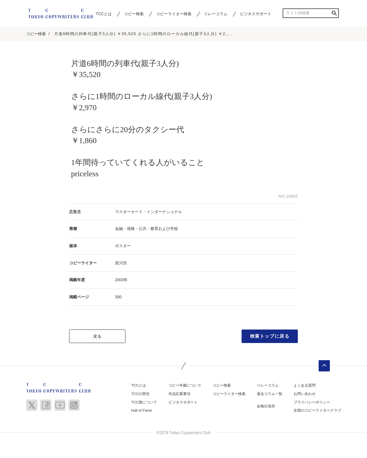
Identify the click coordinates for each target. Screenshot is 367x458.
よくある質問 (305, 385)
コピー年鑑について (184, 385)
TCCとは (104, 14)
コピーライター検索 (174, 14)
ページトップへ (324, 365)
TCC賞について (144, 402)
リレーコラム (216, 14)
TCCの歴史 (140, 394)
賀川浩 (121, 263)
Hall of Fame (141, 410)
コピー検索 (134, 14)
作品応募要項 (179, 394)
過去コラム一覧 (269, 394)
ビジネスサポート (255, 14)
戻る (97, 336)
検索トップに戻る (270, 336)
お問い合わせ (305, 394)
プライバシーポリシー (312, 402)
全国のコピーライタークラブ (317, 410)
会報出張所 (266, 406)
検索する (334, 13)
